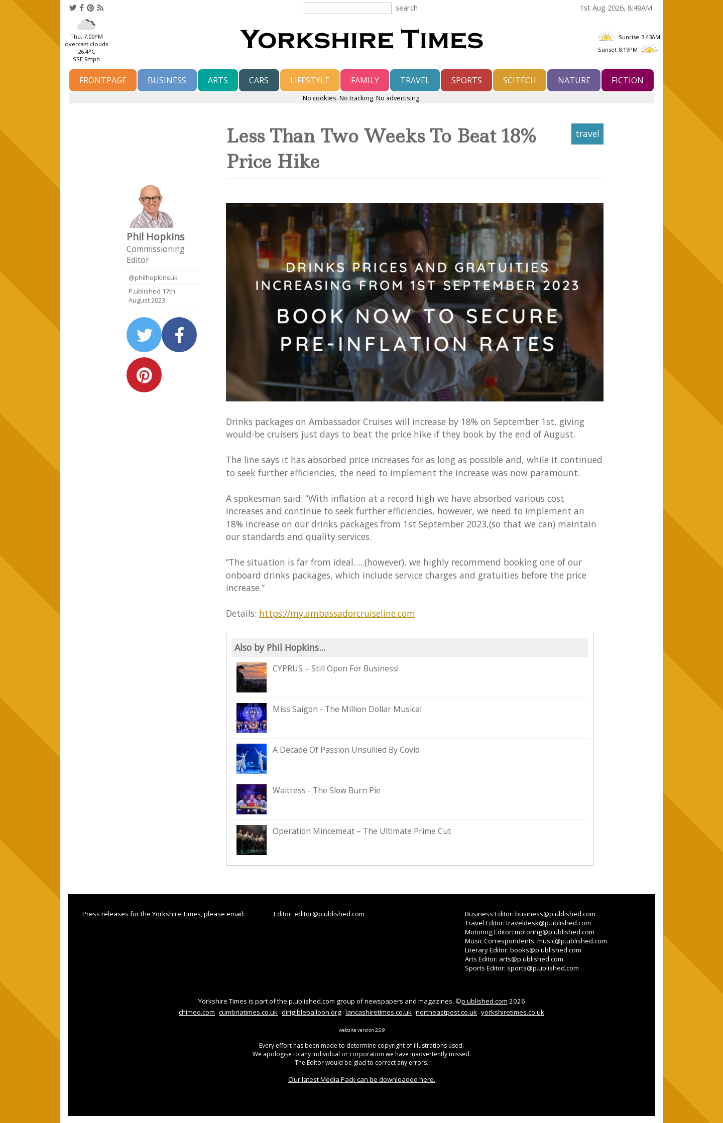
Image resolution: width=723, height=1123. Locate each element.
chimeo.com (197, 1012)
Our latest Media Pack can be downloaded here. (361, 1079)
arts (218, 80)
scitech (519, 80)
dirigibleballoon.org (311, 1012)
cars (259, 80)
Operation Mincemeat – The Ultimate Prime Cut (343, 840)
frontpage (103, 80)
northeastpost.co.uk (446, 1012)
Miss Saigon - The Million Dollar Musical (329, 718)
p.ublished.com (484, 1001)
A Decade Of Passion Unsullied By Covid (328, 759)
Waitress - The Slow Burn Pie (308, 799)
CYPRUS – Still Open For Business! (317, 677)
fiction (628, 80)
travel (415, 80)
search (407, 8)
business (167, 80)
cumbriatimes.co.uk (248, 1012)
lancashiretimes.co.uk (378, 1012)
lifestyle (309, 80)
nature (574, 80)
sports (466, 80)
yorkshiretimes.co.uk (512, 1012)
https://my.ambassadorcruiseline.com (337, 613)
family (365, 80)
